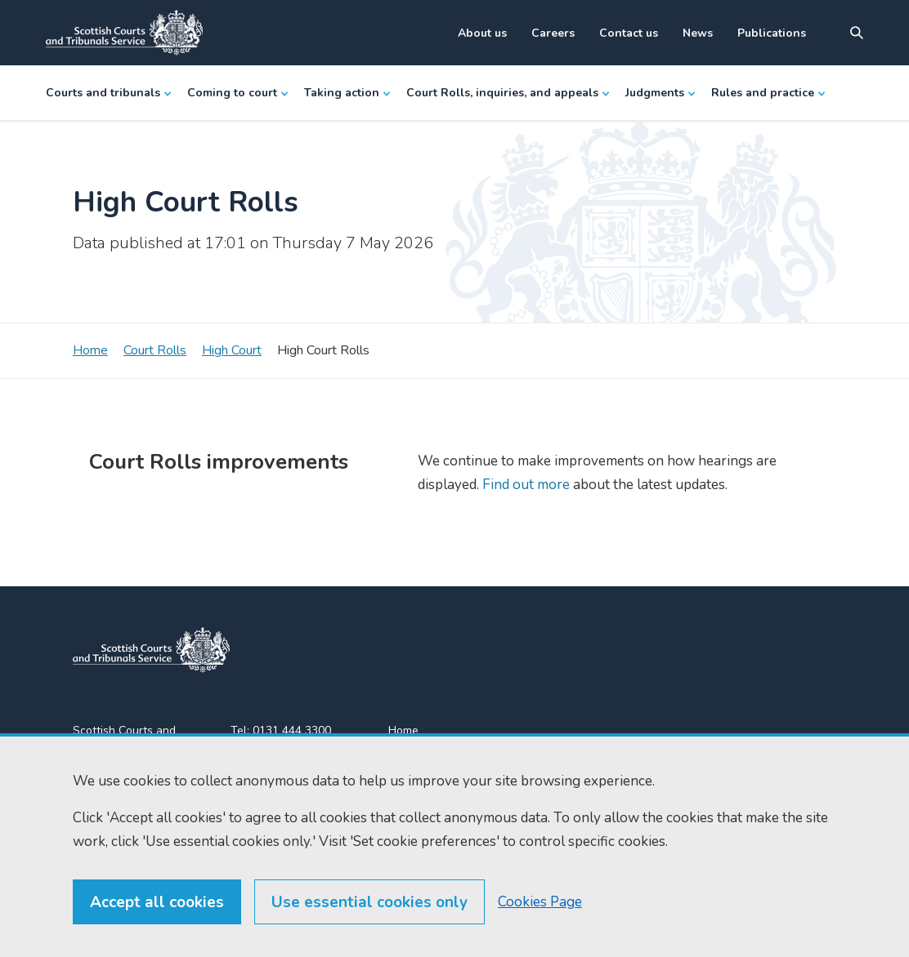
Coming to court (237, 92)
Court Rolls (154, 350)
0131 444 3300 (292, 730)
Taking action (347, 92)
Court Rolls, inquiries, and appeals (507, 92)
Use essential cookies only (369, 933)
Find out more (524, 484)
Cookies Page (540, 933)
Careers (553, 33)
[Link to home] (124, 33)
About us (482, 33)
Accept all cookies (157, 933)
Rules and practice (768, 92)
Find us (406, 760)
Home (90, 350)
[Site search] (856, 32)
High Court (232, 350)
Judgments (660, 92)
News (698, 33)
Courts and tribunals (108, 92)
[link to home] (151, 650)
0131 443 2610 (293, 750)
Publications (771, 33)
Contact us (628, 33)
